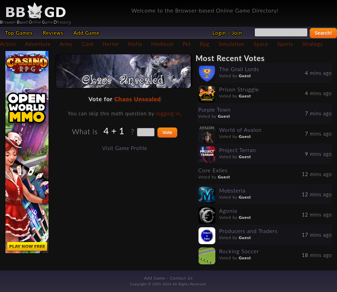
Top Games (19, 33)
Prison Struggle (239, 89)
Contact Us (181, 278)
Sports (285, 44)
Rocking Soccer (239, 251)
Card (88, 44)
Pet (187, 44)
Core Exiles (213, 170)
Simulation (231, 44)
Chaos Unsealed (137, 99)
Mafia (135, 44)
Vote (167, 132)
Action (8, 44)
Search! (323, 33)
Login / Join (227, 33)
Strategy (312, 44)
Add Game (86, 33)
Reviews (53, 33)
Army (66, 44)
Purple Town (214, 109)
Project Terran (237, 150)
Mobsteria (232, 190)
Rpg (204, 44)
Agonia (228, 210)
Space (261, 44)
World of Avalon (240, 129)
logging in (168, 113)
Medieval (162, 44)
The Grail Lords (239, 69)
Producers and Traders (248, 231)
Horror (110, 44)
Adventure (38, 44)
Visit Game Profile (124, 148)
